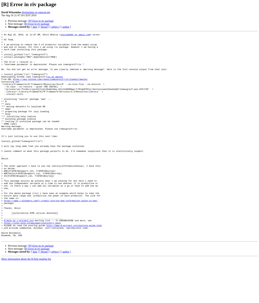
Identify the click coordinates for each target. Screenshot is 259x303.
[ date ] (35, 26)
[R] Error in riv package (41, 20)
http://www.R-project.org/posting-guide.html (74, 264)
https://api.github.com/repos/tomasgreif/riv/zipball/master (50, 88)
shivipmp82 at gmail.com (75, 35)
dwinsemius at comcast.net (36, 12)
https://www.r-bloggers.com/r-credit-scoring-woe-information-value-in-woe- (51, 234)
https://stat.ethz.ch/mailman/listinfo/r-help (32, 261)
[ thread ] (44, 26)
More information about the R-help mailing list (26, 300)
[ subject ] (55, 26)
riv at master (54, 85)
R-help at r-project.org (19, 258)
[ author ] (66, 26)
